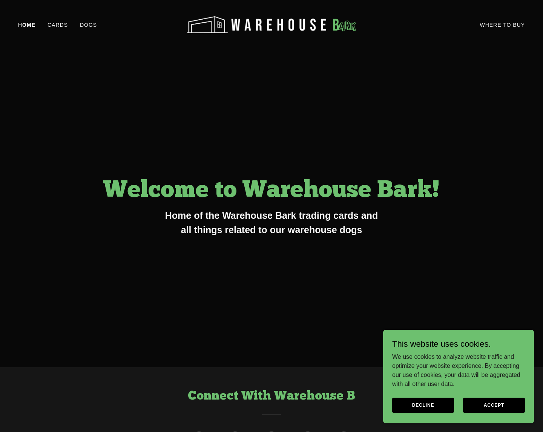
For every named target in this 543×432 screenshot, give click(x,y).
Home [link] (26, 25)
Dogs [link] (88, 25)
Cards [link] (58, 25)
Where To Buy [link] (502, 25)
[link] (271, 24)
